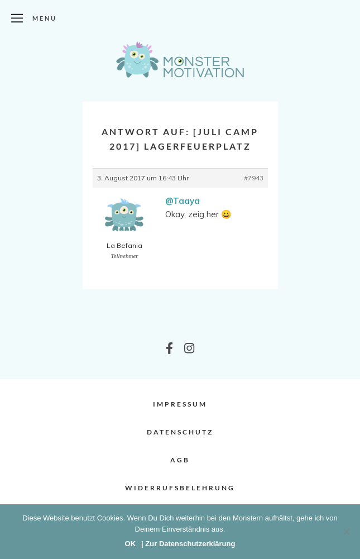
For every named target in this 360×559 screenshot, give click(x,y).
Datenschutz (180, 432)
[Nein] (346, 531)
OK (130, 543)
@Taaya (182, 200)
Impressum (180, 404)
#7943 (253, 178)
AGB (180, 460)
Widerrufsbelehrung (180, 488)
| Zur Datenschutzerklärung (188, 543)
